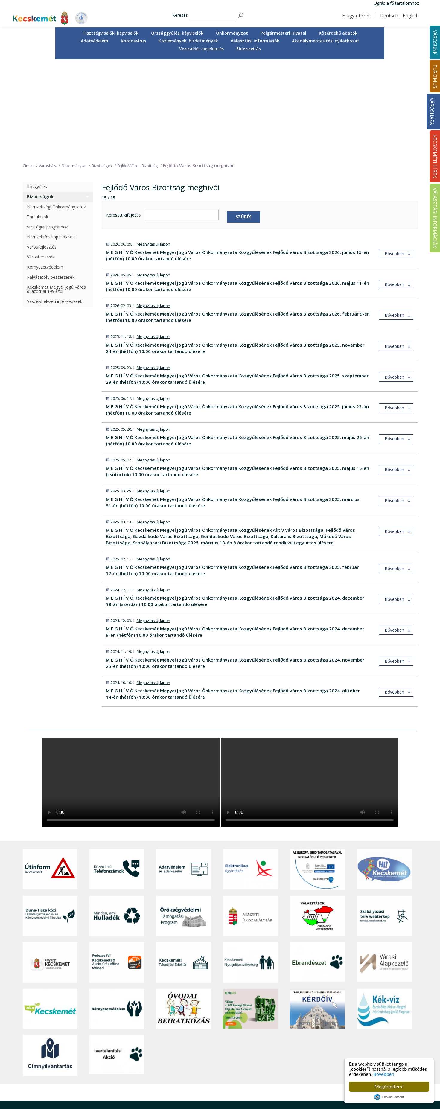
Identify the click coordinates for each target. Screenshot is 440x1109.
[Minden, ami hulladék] (116, 819)
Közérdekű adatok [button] (338, 33)
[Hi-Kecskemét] (384, 772)
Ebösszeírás (248, 48)
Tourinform (214, 1029)
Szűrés (244, 119)
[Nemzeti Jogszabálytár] (250, 819)
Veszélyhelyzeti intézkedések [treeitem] (54, 204)
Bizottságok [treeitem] (40, 99)
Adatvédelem (94, 41)
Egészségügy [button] (140, 1049)
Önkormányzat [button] (232, 33)
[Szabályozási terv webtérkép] (384, 819)
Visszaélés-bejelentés (201, 48)
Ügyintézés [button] (138, 1043)
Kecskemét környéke (223, 1063)
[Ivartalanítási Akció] (116, 958)
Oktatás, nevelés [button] (144, 1063)
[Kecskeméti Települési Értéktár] (183, 865)
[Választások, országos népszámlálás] (317, 819)
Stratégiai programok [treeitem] (47, 129)
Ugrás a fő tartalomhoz (396, 3)
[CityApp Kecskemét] (50, 865)
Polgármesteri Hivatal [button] (283, 33)
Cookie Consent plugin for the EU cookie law (389, 1097)
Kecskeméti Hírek (373, 1021)
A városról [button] (137, 1029)
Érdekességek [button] (216, 1049)
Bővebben (384, 1074)
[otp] (250, 912)
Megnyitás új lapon (153, 147)
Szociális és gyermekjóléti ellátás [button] (159, 1056)
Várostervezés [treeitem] (40, 160)
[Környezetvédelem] (116, 912)
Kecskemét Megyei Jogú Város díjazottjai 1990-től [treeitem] (56, 192)
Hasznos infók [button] (217, 1100)
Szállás (210, 1083)
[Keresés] (213, 15)
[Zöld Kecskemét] (50, 912)
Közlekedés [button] (139, 1069)
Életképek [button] (137, 1083)
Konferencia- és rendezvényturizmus (222, 1091)
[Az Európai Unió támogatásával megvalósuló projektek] (317, 772)
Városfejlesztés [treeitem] (42, 150)
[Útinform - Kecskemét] (50, 772)
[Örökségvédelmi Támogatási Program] (183, 819)
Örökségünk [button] (215, 1043)
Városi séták (215, 1069)
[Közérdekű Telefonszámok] (116, 772)
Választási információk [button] (255, 41)
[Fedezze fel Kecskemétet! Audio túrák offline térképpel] (116, 865)
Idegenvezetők (217, 1036)
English (411, 15)
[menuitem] (110, 33)
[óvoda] (183, 912)
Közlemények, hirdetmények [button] (188, 41)
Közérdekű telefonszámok (153, 1036)
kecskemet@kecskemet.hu (62, 1078)
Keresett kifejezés (123, 118)
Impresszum (35, 1091)
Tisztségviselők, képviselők (110, 33)
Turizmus (213, 1021)
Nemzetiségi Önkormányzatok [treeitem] (56, 109)
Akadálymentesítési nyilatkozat (325, 41)
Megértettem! (389, 1087)
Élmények (212, 1056)
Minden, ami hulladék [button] (148, 1096)
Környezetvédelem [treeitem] (45, 170)
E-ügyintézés (356, 15)
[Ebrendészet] (317, 865)
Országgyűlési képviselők (177, 33)
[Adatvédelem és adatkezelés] (183, 772)
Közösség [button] (137, 1076)
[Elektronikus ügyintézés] (250, 772)
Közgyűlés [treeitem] (37, 89)
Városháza (432, 111)
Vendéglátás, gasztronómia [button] (229, 1076)
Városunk (138, 1021)
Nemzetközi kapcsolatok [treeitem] (51, 140)
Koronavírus (133, 41)
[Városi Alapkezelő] (384, 865)
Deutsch (389, 15)
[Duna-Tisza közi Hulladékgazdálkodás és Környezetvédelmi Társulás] (50, 819)
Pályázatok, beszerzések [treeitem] (50, 180)
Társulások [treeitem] (37, 120)
